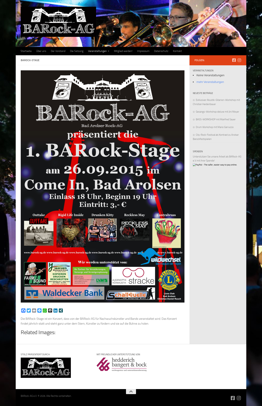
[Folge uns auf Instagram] (239, 60)
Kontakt (177, 51)
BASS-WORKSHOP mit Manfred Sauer (216, 119)
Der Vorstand (58, 51)
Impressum (143, 51)
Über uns (41, 51)
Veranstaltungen (97, 51)
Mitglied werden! (123, 51)
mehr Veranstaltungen (210, 82)
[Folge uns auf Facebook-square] (234, 60)
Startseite (26, 51)
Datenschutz (161, 51)
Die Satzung (76, 51)
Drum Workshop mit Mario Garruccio (215, 127)
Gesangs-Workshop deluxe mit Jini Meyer (217, 111)
